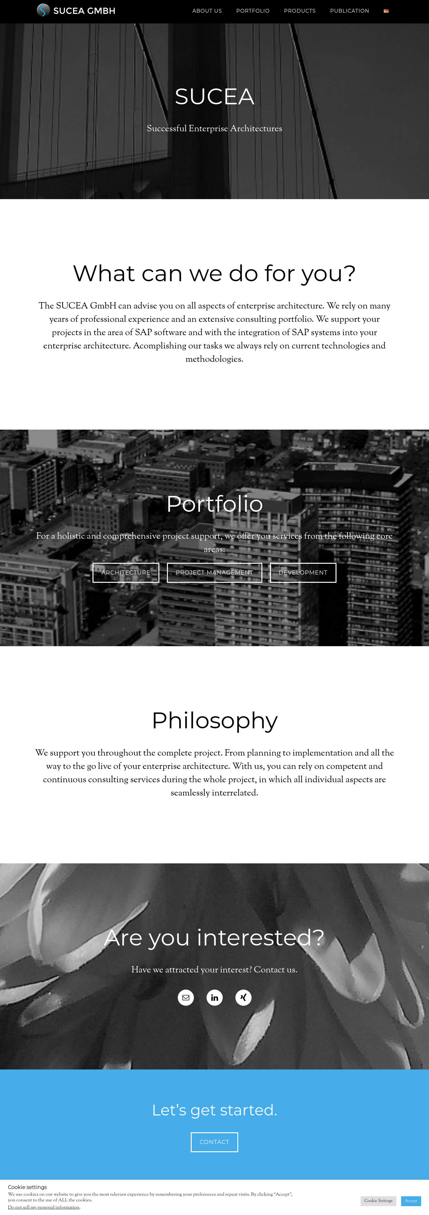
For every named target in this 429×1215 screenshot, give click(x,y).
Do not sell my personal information (44, 1207)
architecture (125, 572)
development (303, 572)
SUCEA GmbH (91, 11)
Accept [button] (411, 1201)
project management (214, 572)
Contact (214, 1142)
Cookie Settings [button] (378, 1201)
